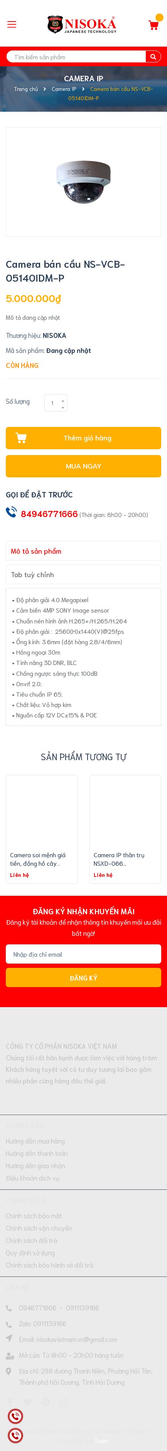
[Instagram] (63, 1402)
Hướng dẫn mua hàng (35, 1140)
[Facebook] (10, 1402)
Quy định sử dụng (30, 1252)
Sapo (102, 1440)
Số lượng (18, 400)
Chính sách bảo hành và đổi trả (49, 1264)
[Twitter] (28, 1402)
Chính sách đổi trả (31, 1240)
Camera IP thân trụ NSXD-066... (119, 858)
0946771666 (37, 1307)
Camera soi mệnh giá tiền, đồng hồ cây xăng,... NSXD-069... (38, 863)
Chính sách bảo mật (34, 1215)
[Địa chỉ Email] (83, 954)
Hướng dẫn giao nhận (35, 1165)
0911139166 (82, 1307)
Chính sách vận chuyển (39, 1227)
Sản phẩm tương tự (84, 756)
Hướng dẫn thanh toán (37, 1153)
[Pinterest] (45, 1402)
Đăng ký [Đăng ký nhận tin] (84, 977)
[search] (83, 56)
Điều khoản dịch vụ (32, 1177)
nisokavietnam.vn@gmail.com (76, 1339)
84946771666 (49, 513)
